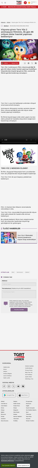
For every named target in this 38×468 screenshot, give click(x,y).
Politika (15, 420)
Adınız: (4, 281)
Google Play (9, 395)
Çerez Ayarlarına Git (23, 465)
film (4, 172)
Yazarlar (28, 418)
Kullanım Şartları (29, 366)
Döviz (2, 408)
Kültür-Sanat (16, 403)
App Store (23, 395)
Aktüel (8, 22)
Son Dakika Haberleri (31, 410)
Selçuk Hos (14, 63)
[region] (19, 460)
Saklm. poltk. (6, 378)
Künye (5, 369)
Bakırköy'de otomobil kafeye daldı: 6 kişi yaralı (22, 7)
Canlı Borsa (4, 403)
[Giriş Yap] (25, 2)
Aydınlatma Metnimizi (7, 460)
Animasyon (5, 108)
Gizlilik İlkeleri (28, 368)
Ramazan (28, 403)
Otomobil (16, 418)
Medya (15, 414)
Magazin (15, 410)
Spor (27, 412)
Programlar (29, 401)
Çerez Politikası (7, 375)
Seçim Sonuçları (30, 408)
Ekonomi (3, 414)
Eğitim (2, 412)
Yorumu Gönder (19, 309)
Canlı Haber (4, 405)
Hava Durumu (4, 420)
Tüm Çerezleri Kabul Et (8, 465)
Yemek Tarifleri (30, 420)
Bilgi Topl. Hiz (28, 372)
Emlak (2, 416)
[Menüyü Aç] (5, 2)
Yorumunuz (16, 288)
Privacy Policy (28, 370)
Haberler (3, 22)
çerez (32, 455)
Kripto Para (16, 405)
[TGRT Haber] (19, 2)
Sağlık (27, 405)
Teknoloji (28, 414)
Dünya (2, 410)
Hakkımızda (6, 367)
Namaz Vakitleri (17, 416)
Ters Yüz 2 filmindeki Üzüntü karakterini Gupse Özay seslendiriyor (27, 237)
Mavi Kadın (16, 412)
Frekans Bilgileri (7, 373)
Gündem (3, 418)
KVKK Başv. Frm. (29, 379)
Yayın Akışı (28, 416)
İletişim (5, 371)
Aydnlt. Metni (28, 376)
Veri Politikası (28, 374)
